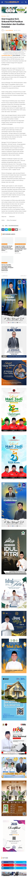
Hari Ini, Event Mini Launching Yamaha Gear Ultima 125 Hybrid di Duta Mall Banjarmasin (7, 267)
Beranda (3, 16)
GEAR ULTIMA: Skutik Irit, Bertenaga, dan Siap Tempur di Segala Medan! (7, 248)
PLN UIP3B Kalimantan (13, 225)
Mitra (8, 16)
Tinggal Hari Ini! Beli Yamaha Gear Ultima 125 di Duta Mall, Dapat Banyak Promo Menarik (20, 248)
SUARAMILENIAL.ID (6, 55)
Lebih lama (23, 275)
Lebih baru (5, 275)
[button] (2, 2)
